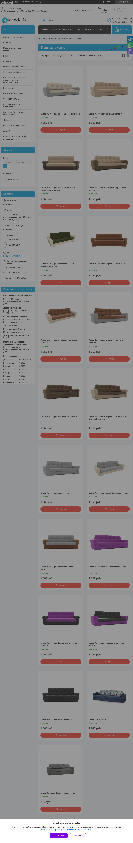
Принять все (58, 836)
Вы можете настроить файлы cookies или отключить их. (65, 830)
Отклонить (78, 836)
